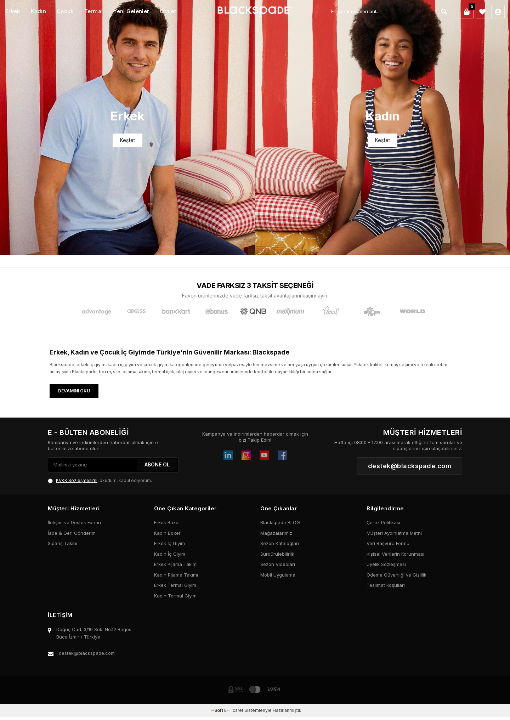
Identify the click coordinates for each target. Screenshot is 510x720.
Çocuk (65, 11)
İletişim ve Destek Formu (74, 522)
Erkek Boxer (167, 522)
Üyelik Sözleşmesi (386, 564)
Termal (93, 11)
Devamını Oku (74, 390)
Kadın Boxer (167, 533)
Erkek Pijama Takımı (176, 564)
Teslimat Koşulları (386, 585)
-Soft (216, 710)
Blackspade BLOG (280, 522)
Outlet (168, 11)
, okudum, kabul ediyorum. (100, 480)
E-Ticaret (233, 710)
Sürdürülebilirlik (277, 554)
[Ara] (444, 11)
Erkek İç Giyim (169, 543)
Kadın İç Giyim (169, 554)
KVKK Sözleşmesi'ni (76, 480)
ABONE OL (157, 464)
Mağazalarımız (276, 533)
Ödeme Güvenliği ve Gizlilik (396, 575)
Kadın (38, 11)
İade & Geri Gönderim (72, 533)
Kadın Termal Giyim (175, 596)
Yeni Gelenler (131, 11)
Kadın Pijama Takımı (176, 575)
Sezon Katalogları (279, 543)
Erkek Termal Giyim (175, 585)
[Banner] (127, 127)
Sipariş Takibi (62, 543)
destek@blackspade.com (87, 653)
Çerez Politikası (383, 522)
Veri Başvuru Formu (388, 543)
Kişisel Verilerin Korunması (395, 554)
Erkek (12, 11)
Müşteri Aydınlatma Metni (394, 533)
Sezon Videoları (277, 564)
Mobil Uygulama (277, 575)
